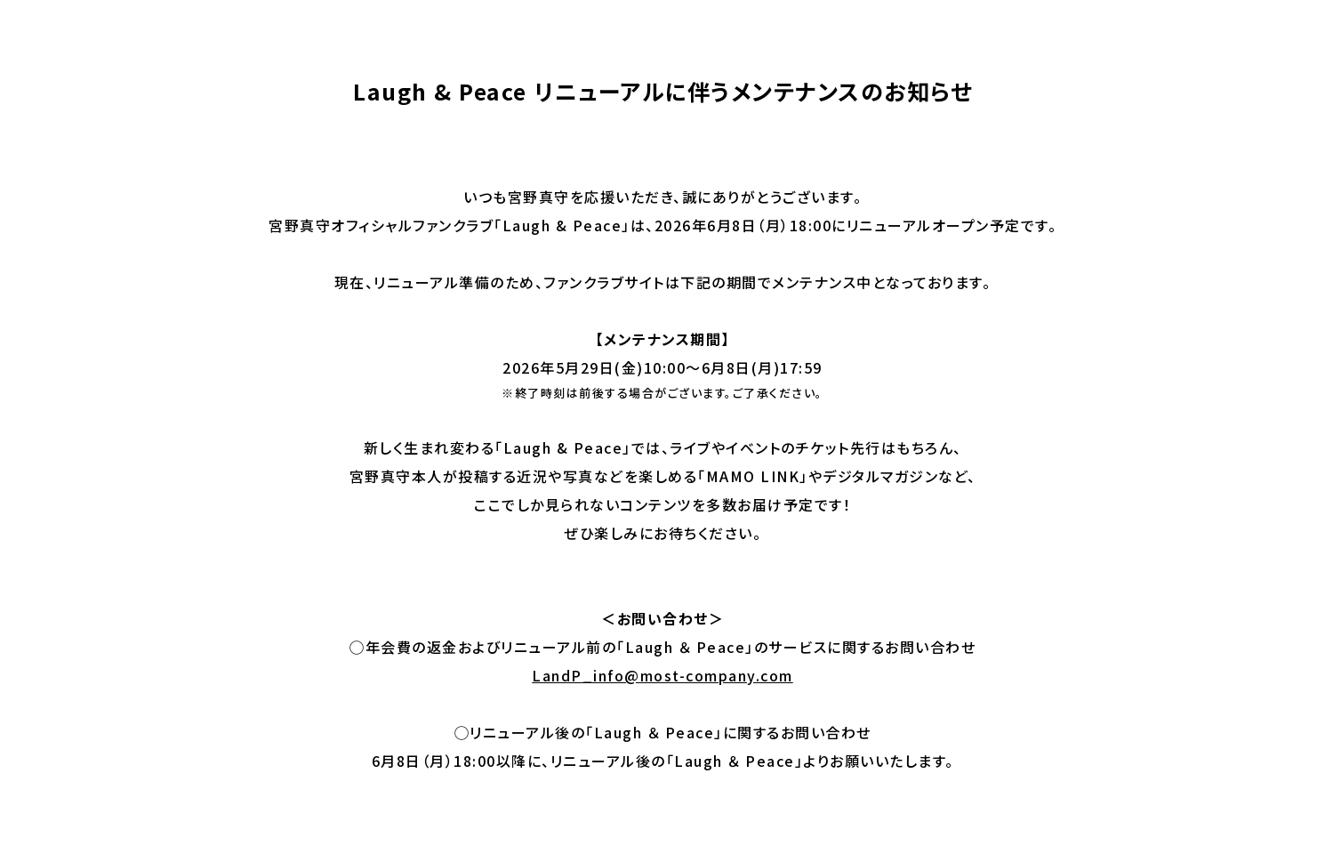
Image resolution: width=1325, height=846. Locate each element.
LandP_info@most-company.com (662, 675)
